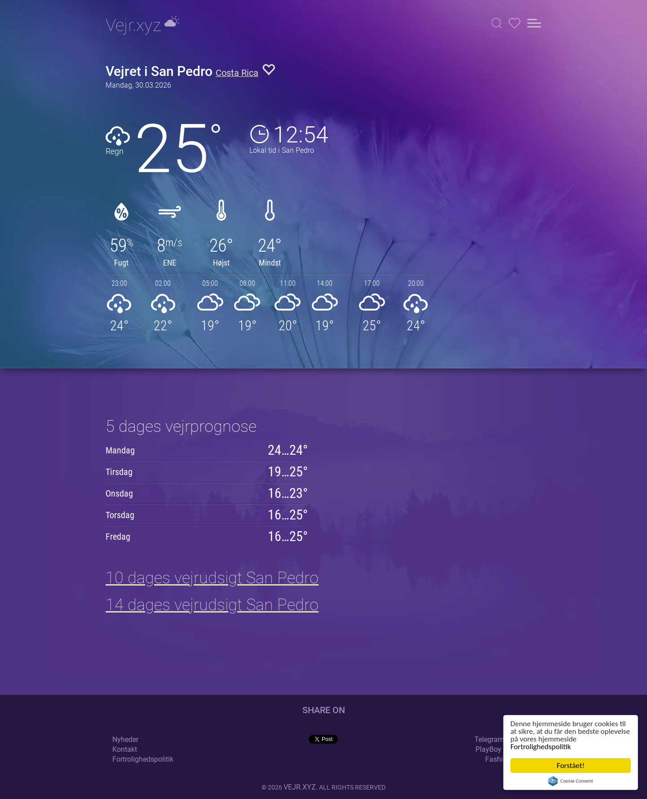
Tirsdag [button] (119, 471)
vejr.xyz (300, 787)
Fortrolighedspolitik (540, 746)
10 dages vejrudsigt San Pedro (212, 577)
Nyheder (125, 739)
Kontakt (124, 749)
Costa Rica (237, 73)
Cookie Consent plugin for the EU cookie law (570, 781)
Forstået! (571, 765)
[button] (497, 23)
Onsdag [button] (119, 493)
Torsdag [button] (120, 515)
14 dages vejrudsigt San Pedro (212, 604)
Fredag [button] (118, 536)
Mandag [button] (120, 450)
